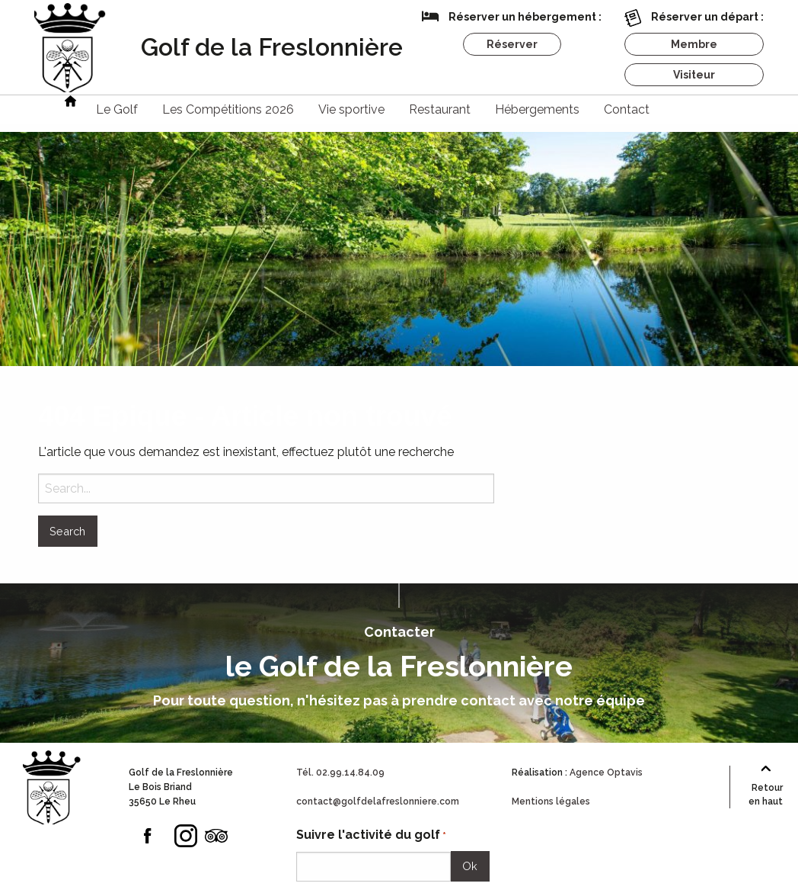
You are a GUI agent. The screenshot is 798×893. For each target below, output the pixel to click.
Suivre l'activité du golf (371, 835)
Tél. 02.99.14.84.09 (340, 772)
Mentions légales (551, 801)
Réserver (512, 44)
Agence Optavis (606, 772)
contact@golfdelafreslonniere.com (377, 801)
